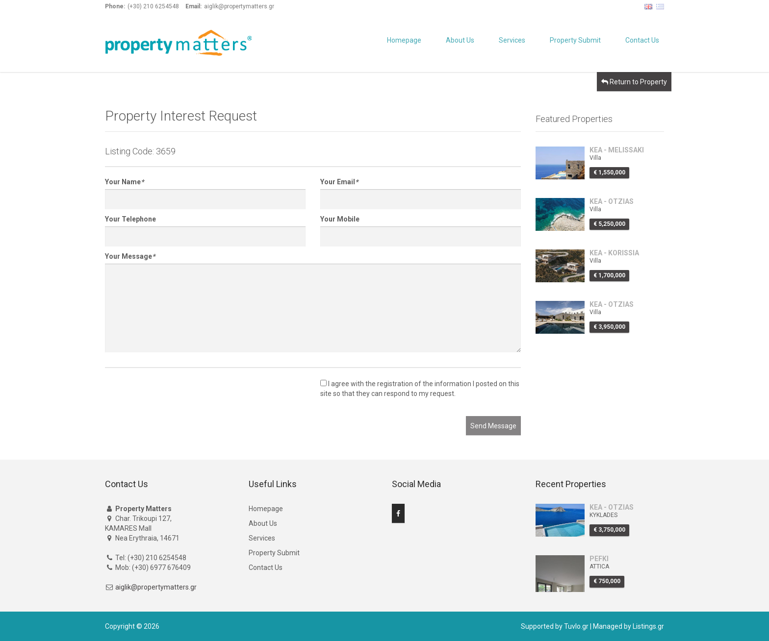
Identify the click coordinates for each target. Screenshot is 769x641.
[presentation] (179, 397)
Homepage (404, 40)
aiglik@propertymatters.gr (156, 587)
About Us (460, 40)
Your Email (339, 182)
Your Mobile (339, 219)
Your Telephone (130, 219)
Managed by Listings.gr (628, 626)
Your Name (124, 182)
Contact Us (642, 40)
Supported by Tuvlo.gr (555, 626)
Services (512, 40)
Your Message (130, 256)
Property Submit (575, 40)
